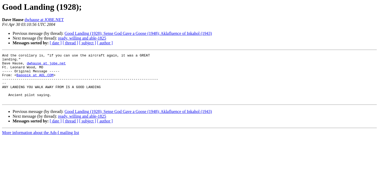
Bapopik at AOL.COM (35, 79)
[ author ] (105, 43)
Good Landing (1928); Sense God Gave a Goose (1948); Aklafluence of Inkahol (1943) (138, 33)
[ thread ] (70, 43)
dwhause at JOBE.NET (44, 19)
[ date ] (56, 43)
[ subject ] (87, 43)
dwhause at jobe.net (46, 65)
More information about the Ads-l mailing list (40, 142)
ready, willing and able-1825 (82, 38)
